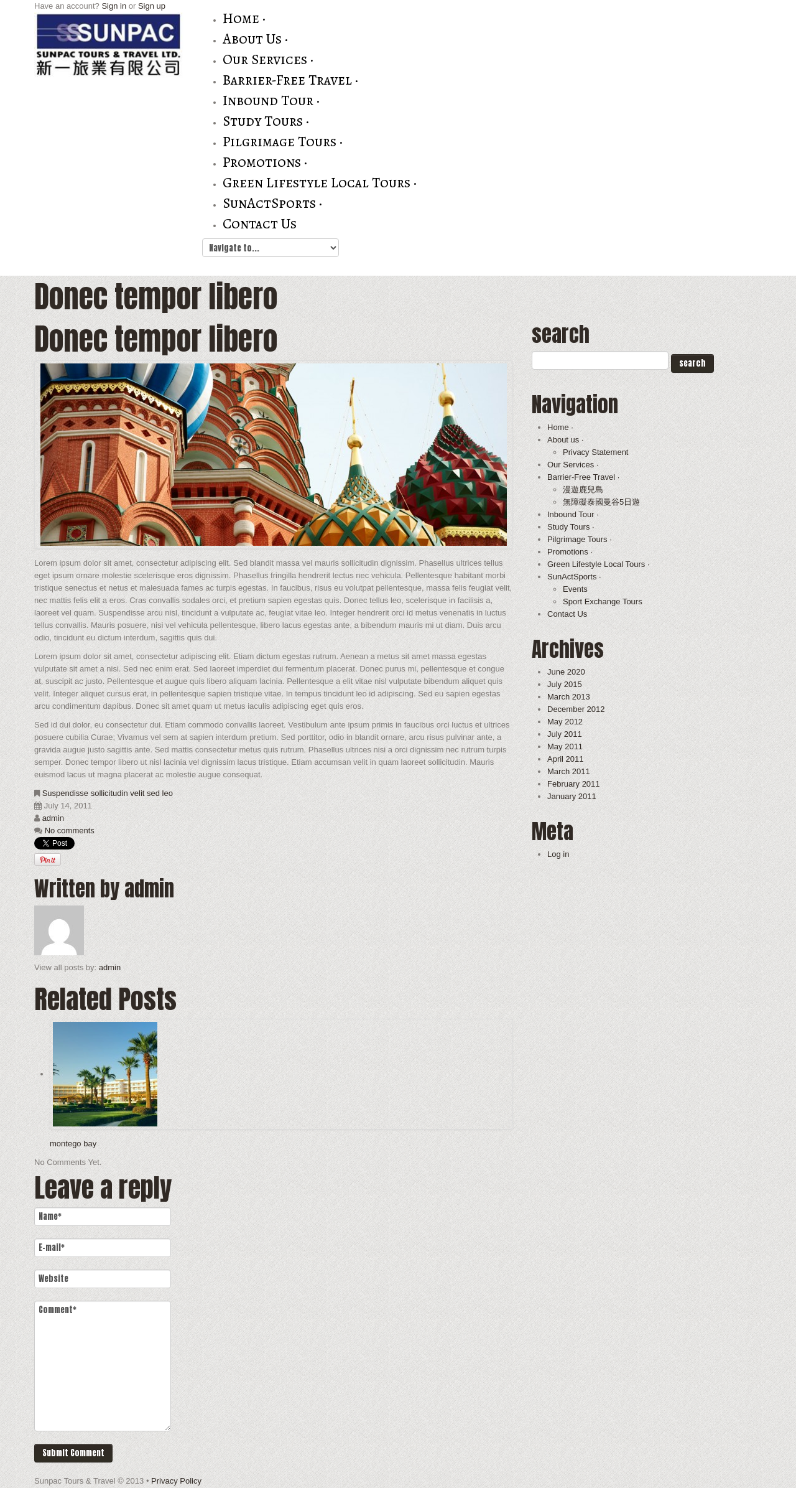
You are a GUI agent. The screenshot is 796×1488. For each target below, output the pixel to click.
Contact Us (260, 223)
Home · (244, 18)
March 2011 (568, 771)
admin (53, 818)
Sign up (151, 6)
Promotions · (265, 162)
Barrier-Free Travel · (290, 80)
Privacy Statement (596, 452)
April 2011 (565, 759)
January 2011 (571, 796)
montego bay (73, 1143)
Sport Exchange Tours (602, 601)
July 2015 (564, 684)
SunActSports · (272, 203)
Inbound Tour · (271, 100)
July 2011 (564, 734)
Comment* (102, 1366)
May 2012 (565, 721)
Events (575, 589)
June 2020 (566, 671)
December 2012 (576, 709)
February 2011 (573, 783)
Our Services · (268, 59)
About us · (255, 39)
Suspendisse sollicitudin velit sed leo (107, 793)
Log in (558, 854)
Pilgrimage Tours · (283, 141)
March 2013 (568, 696)
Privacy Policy (176, 1481)
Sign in (113, 6)
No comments (70, 830)
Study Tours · (266, 121)
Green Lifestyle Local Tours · (320, 182)
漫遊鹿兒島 (583, 489)
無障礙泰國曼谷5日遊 (601, 502)
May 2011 (565, 746)
